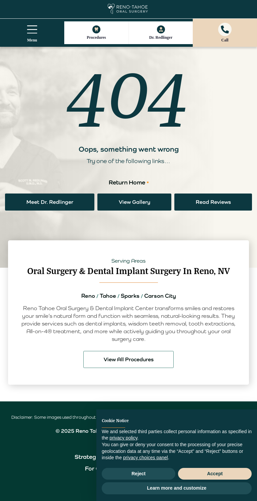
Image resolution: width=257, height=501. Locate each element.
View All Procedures (129, 359)
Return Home (127, 182)
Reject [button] (139, 473)
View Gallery (134, 202)
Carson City (160, 295)
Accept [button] (215, 473)
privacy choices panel (145, 457)
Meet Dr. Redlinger (49, 202)
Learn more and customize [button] (176, 488)
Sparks (130, 295)
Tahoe (108, 295)
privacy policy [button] (123, 438)
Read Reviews (213, 202)
